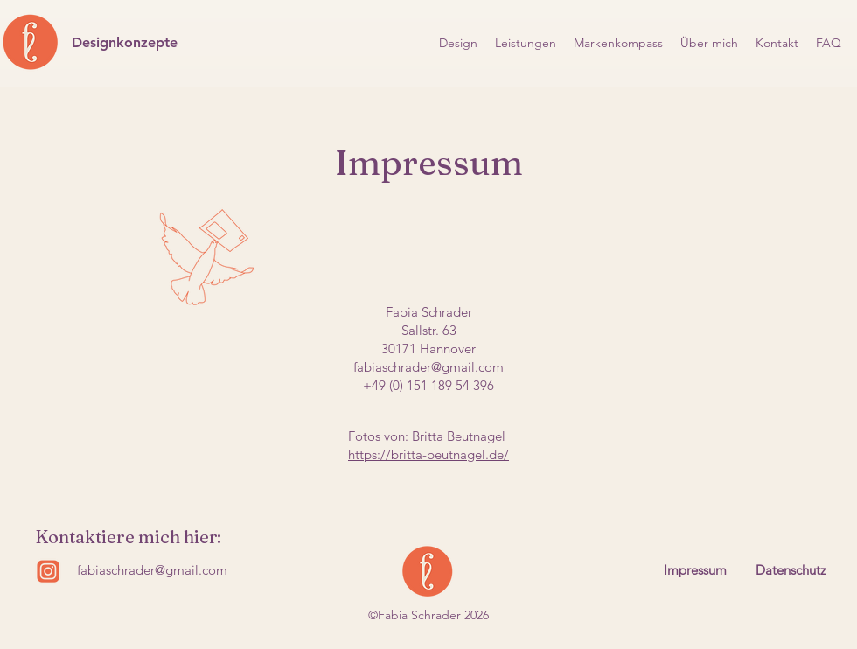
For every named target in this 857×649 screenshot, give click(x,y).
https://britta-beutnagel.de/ (428, 454)
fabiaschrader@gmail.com (428, 367)
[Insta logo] (48, 571)
